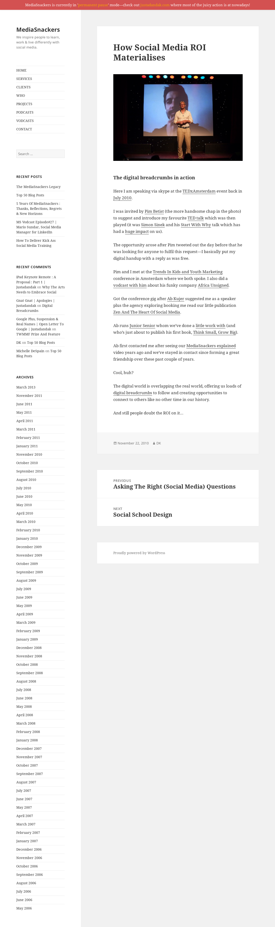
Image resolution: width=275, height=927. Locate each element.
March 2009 (25, 622)
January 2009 (27, 639)
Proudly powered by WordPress (139, 553)
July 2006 (23, 891)
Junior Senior (142, 325)
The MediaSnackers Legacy (38, 186)
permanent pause (93, 4)
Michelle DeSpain (30, 351)
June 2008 (24, 698)
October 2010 (27, 462)
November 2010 (29, 454)
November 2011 (29, 395)
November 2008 (29, 656)
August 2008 (26, 681)
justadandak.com (155, 4)
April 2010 (24, 513)
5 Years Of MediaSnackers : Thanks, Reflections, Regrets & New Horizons (39, 208)
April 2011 (24, 420)
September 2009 (29, 572)
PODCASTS (25, 112)
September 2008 (29, 673)
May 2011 (24, 412)
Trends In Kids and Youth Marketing (188, 271)
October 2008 (27, 664)
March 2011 (25, 429)
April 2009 (24, 614)
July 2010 (23, 488)
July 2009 (23, 589)
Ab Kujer (175, 298)
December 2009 (29, 547)
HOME (21, 70)
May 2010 (24, 505)
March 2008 (25, 723)
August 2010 (26, 479)
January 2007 (27, 841)
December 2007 (29, 748)
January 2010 (27, 538)
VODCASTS (25, 120)
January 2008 (27, 740)
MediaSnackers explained (211, 345)
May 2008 (24, 706)
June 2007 (24, 799)
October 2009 (27, 563)
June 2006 (24, 899)
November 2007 (29, 757)
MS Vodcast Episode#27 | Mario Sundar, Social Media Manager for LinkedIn (38, 227)
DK (18, 342)
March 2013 (25, 387)
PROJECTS (24, 104)
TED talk (196, 218)
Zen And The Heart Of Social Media (146, 312)
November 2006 (29, 857)
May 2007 (24, 807)
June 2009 (24, 597)
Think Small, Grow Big (214, 332)
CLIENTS (23, 87)
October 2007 (27, 765)
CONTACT (24, 129)
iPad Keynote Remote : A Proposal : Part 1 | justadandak (36, 282)
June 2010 (24, 496)
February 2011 (28, 437)
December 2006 (29, 849)
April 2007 (24, 815)
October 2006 (27, 866)
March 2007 (25, 824)
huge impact (137, 231)
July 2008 (23, 689)
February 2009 (28, 631)
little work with (210, 325)
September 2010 (29, 471)
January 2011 (27, 446)
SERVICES (24, 78)
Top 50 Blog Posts (30, 195)
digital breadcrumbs (132, 392)
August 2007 (26, 782)
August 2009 (26, 580)
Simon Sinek (153, 224)
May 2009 (24, 605)
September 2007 (29, 773)
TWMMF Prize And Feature (38, 334)
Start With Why (196, 224)
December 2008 (29, 647)
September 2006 (29, 874)
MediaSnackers (38, 29)
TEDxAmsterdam (199, 191)
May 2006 (24, 908)
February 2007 (28, 832)
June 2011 (24, 404)
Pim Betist (154, 211)
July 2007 (23, 790)
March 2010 (25, 521)
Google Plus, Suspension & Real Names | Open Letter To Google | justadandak (40, 324)
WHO (20, 95)
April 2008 (24, 715)
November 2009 (29, 555)
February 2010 (28, 530)
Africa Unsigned (213, 285)
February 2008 (28, 731)
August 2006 (26, 883)
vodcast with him (130, 285)
